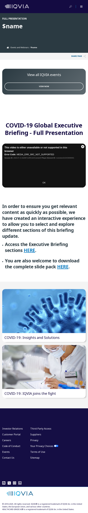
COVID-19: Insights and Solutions (32, 337)
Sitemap (35, 457)
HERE (29, 250)
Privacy (34, 440)
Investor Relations (12, 428)
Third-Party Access (40, 428)
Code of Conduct (11, 446)
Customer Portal (11, 434)
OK (44, 183)
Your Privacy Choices (41, 446)
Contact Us (8, 457)
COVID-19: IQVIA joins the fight (30, 393)
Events (6, 452)
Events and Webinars (20, 47)
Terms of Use (37, 452)
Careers (6, 440)
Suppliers (35, 434)
